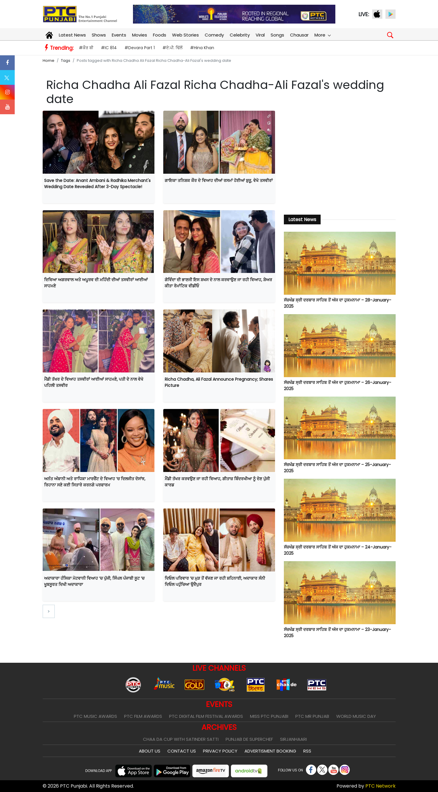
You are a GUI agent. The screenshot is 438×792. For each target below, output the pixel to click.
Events (119, 35)
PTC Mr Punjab (312, 716)
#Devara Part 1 (139, 48)
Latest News (72, 35)
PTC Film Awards (143, 716)
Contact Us (181, 751)
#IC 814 (109, 48)
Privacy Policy (220, 751)
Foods (159, 35)
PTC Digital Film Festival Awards (206, 716)
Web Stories (185, 35)
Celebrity (240, 35)
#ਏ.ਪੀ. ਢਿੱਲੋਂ (172, 48)
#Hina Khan (202, 48)
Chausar (299, 35)
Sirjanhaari (293, 739)
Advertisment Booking (270, 751)
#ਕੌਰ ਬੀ (86, 48)
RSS (307, 751)
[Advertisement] (340, 159)
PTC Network (380, 786)
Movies (139, 35)
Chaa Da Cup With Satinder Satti (181, 739)
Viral (260, 35)
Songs (277, 35)
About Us (149, 751)
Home (48, 60)
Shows (99, 35)
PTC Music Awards (95, 716)
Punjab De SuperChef (249, 739)
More (322, 35)
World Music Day (356, 716)
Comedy (214, 35)
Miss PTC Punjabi (269, 716)
